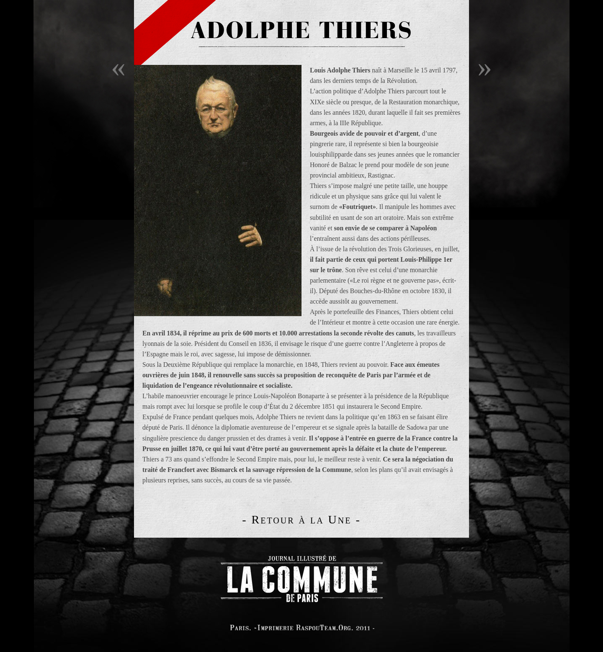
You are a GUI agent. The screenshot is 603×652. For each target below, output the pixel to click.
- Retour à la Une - (301, 519)
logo (301, 577)
